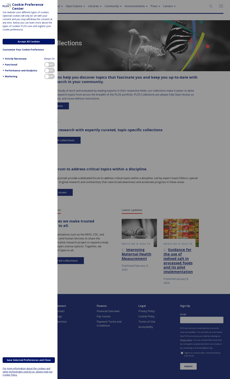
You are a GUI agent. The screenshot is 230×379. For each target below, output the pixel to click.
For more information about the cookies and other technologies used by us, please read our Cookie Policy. (28, 371)
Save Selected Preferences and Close (29, 360)
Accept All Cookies (29, 41)
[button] (14, 58)
